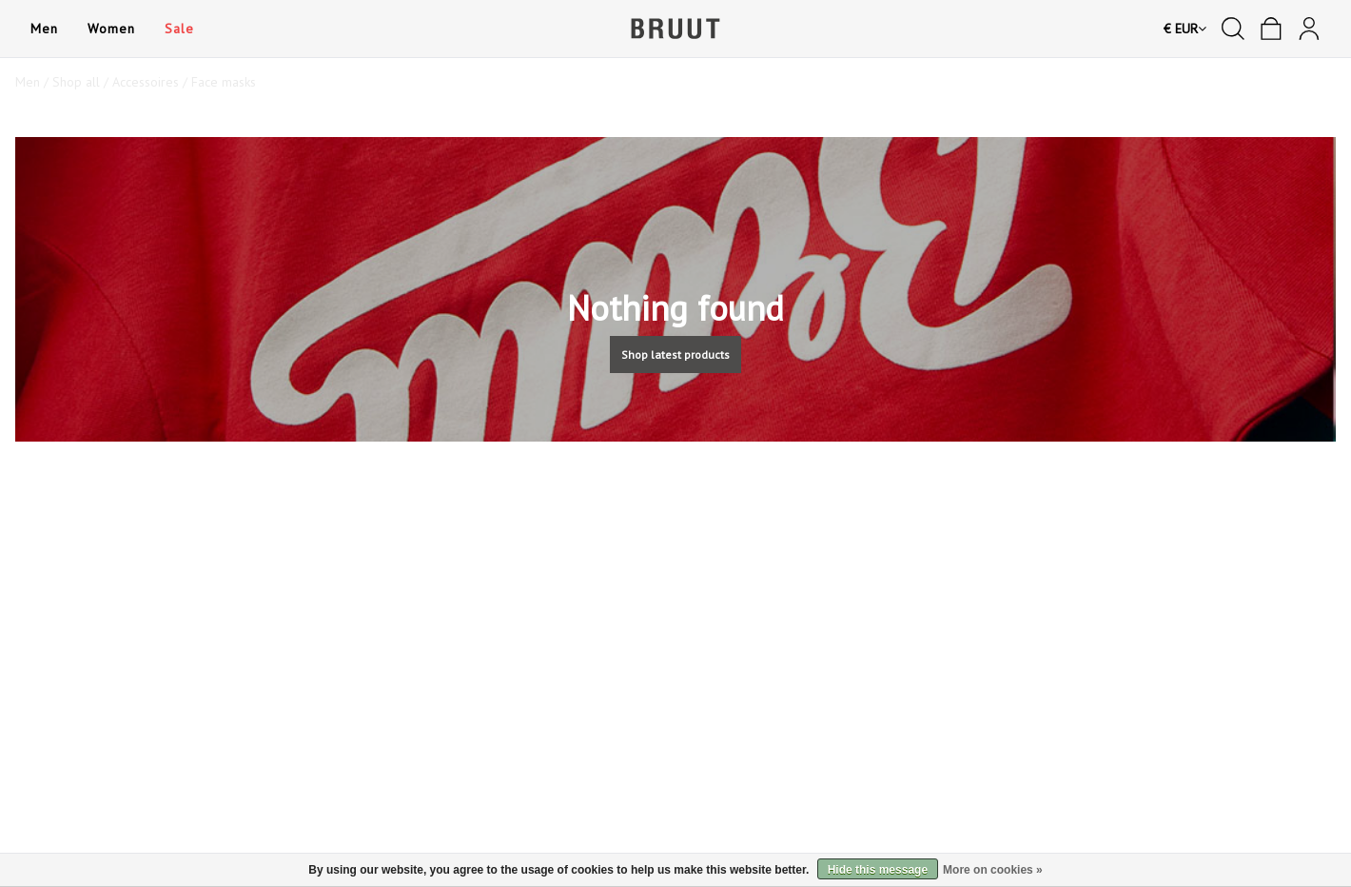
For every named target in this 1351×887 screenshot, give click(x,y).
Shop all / (82, 81)
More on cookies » (993, 870)
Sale (179, 28)
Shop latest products (675, 354)
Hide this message (878, 870)
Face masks (223, 81)
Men (43, 28)
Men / (33, 81)
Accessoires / (151, 81)
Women (111, 28)
